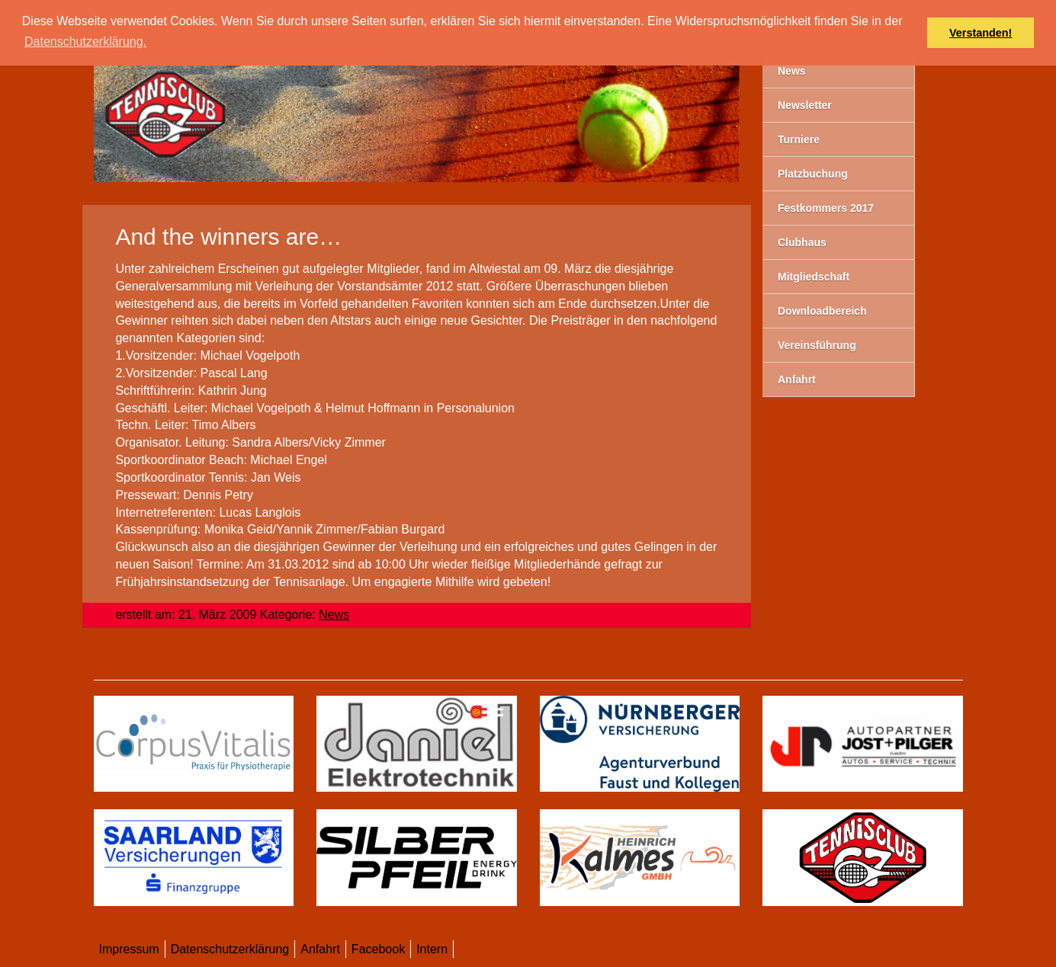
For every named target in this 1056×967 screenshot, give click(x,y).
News (334, 614)
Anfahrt (320, 949)
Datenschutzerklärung (230, 949)
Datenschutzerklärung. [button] (85, 41)
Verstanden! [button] (980, 33)
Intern (432, 949)
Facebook (378, 949)
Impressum (129, 949)
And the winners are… (228, 236)
